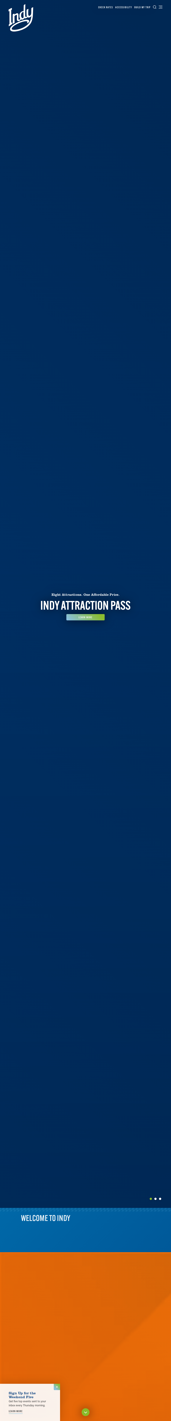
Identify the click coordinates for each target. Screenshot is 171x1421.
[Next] (166, 603)
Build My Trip (142, 7)
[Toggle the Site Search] (154, 7)
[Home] (21, 18)
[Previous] (4, 603)
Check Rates (105, 7)
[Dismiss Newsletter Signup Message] (57, 1387)
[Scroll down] (85, 1412)
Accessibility (123, 7)
